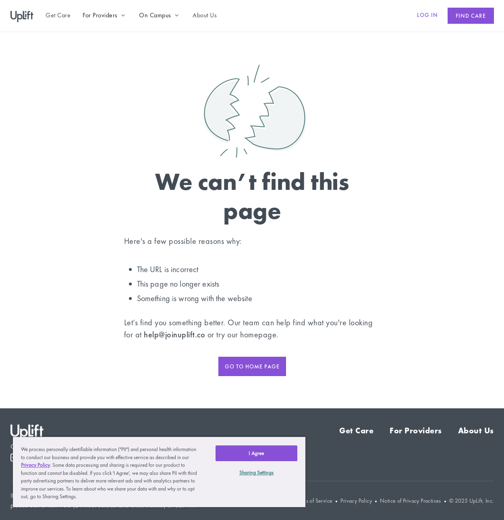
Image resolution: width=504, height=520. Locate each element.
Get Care (356, 430)
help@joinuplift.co (174, 334)
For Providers (416, 430)
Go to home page (252, 366)
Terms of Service (313, 500)
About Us (476, 430)
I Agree (256, 453)
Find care (471, 15)
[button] (105, 15)
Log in (427, 15)
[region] (159, 471)
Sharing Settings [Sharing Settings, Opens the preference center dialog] (256, 472)
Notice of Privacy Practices (410, 500)
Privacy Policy (356, 500)
